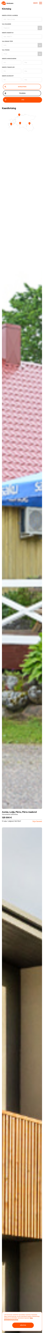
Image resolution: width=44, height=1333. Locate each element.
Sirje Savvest (37, 821)
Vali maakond (22, 27)
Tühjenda (15, 93)
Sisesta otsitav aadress (22, 18)
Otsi (14, 100)
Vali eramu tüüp (22, 44)
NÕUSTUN (23, 1325)
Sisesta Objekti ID (22, 35)
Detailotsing (15, 87)
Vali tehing (22, 52)
